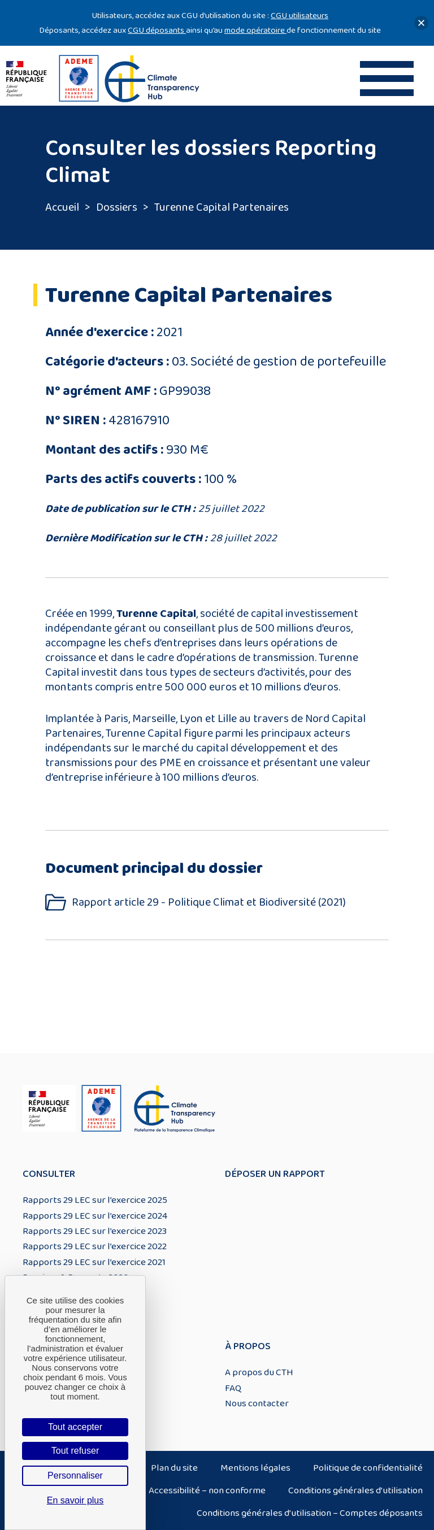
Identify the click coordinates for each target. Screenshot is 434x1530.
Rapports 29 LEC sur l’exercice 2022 (95, 1246)
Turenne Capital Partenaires (221, 207)
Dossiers (116, 207)
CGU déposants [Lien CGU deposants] (157, 30)
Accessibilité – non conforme (207, 1490)
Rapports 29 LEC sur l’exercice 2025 (95, 1200)
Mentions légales (255, 1468)
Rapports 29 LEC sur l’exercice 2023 (95, 1231)
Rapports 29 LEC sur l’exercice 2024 (95, 1216)
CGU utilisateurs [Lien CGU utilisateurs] (299, 15)
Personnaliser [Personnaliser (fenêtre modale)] (75, 1475)
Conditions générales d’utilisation (355, 1490)
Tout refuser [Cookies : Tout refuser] (75, 1450)
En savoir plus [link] (75, 1500)
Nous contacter (257, 1403)
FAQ (233, 1388)
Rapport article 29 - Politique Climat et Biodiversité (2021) (209, 903)
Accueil (62, 207)
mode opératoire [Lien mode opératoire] (255, 30)
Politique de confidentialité (368, 1468)
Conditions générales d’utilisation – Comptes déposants (310, 1513)
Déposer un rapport (275, 1174)
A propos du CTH (259, 1372)
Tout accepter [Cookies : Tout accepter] (75, 1427)
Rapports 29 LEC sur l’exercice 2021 (94, 1262)
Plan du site (174, 1468)
